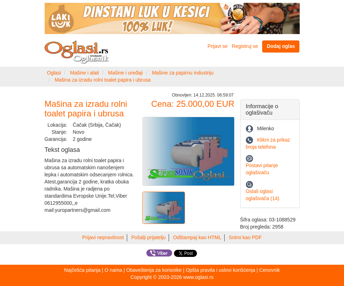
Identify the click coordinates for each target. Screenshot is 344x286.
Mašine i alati (84, 73)
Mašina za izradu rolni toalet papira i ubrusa (103, 80)
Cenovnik (269, 270)
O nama (113, 270)
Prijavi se (218, 46)
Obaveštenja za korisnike (153, 270)
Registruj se (245, 46)
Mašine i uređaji (125, 73)
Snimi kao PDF (245, 237)
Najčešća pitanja (82, 270)
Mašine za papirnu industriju (183, 73)
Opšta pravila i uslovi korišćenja (220, 270)
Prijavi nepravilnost (103, 237)
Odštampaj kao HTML (197, 237)
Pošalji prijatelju (148, 237)
